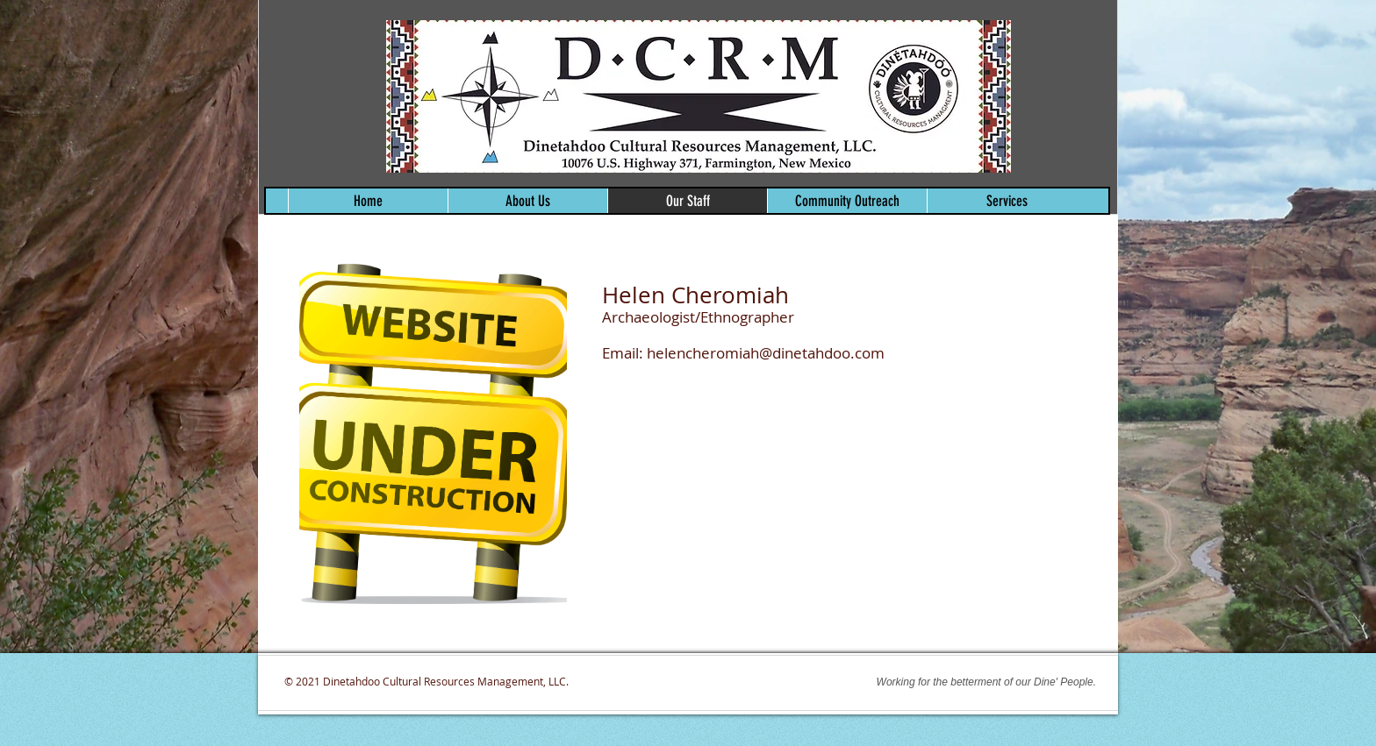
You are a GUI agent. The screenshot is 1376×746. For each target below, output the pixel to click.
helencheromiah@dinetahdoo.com (766, 353)
